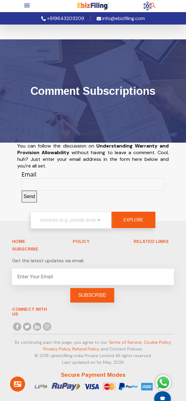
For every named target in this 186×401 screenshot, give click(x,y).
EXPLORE (133, 220)
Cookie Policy (157, 342)
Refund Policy (85, 349)
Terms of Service (125, 342)
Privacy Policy (56, 349)
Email (29, 174)
